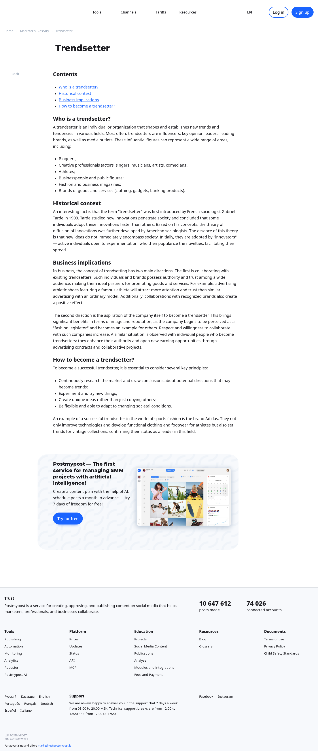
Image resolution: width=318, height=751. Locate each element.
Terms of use (274, 639)
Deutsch (47, 703)
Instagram (225, 696)
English (44, 696)
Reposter (11, 667)
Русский (10, 696)
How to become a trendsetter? (87, 106)
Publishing (12, 639)
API (72, 660)
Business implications (79, 99)
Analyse (140, 660)
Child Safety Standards (281, 653)
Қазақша (28, 696)
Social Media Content (150, 646)
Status (74, 653)
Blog (202, 639)
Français (30, 703)
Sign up (302, 12)
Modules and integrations (154, 667)
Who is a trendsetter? (78, 87)
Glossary (206, 646)
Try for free (67, 518)
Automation (13, 646)
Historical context (75, 93)
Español (10, 711)
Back (11, 73)
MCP (72, 667)
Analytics (11, 660)
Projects (140, 639)
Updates (75, 646)
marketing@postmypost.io (54, 745)
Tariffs (161, 12)
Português (12, 703)
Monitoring (13, 653)
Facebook (206, 696)
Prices (74, 639)
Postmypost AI (15, 674)
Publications (143, 653)
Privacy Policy (274, 646)
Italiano (26, 711)
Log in (278, 12)
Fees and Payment (148, 674)
